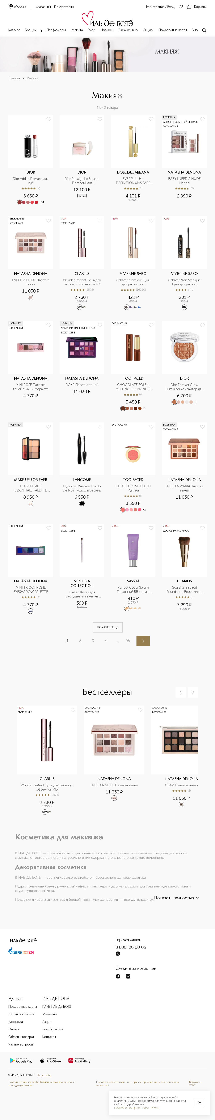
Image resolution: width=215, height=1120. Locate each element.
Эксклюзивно (128, 30)
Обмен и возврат (21, 1037)
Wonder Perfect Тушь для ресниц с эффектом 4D (82, 282)
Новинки (107, 30)
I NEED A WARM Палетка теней (184, 488)
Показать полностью (177, 898)
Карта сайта (44, 1075)
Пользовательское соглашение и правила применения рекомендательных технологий (137, 1084)
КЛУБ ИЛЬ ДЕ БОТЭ (56, 1007)
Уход (92, 30)
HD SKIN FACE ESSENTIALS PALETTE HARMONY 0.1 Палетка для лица (31, 488)
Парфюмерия (57, 30)
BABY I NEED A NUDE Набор (185, 181)
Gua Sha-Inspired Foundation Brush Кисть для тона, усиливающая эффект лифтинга (184, 589)
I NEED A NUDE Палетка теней (31, 282)
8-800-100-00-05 (130, 948)
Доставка (15, 1022)
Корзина (197, 7)
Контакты (49, 1037)
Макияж (77, 30)
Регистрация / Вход (160, 7)
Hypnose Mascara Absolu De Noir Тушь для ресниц (82, 488)
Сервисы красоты (21, 1014)
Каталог (14, 30)
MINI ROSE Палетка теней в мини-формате (31, 387)
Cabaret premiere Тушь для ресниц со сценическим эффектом (133, 282)
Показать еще (107, 627)
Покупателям (64, 7)
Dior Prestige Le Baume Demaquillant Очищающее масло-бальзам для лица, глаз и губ (82, 181)
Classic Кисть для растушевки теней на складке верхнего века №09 (82, 594)
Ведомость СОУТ (195, 1084)
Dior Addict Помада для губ (31, 181)
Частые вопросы (20, 1044)
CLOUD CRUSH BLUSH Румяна (133, 488)
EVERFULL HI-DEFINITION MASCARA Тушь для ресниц (133, 181)
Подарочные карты (173, 30)
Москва (17, 7)
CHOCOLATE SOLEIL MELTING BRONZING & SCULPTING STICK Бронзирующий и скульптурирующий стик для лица (133, 387)
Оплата (13, 1029)
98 (128, 641)
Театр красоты (52, 1029)
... (117, 641)
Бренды (30, 30)
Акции (46, 1022)
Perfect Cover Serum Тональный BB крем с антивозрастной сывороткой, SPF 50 (133, 589)
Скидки (148, 30)
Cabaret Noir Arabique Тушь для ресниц (185, 282)
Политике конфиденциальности (136, 1108)
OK (199, 1103)
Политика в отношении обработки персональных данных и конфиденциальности (41, 1084)
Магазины (43, 7)
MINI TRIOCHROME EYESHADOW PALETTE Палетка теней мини (31, 589)
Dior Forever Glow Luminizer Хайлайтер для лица (185, 387)
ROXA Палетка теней (82, 385)
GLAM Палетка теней (181, 785)
